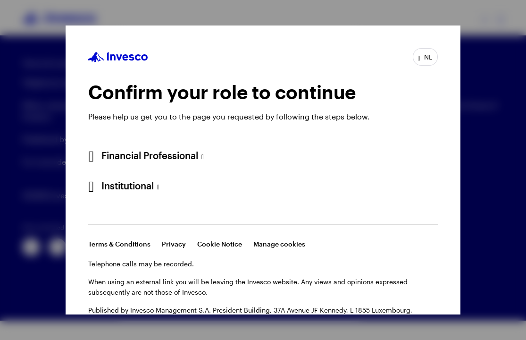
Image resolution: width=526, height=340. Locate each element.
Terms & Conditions (119, 244)
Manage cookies (279, 243)
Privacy (174, 244)
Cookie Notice (219, 244)
